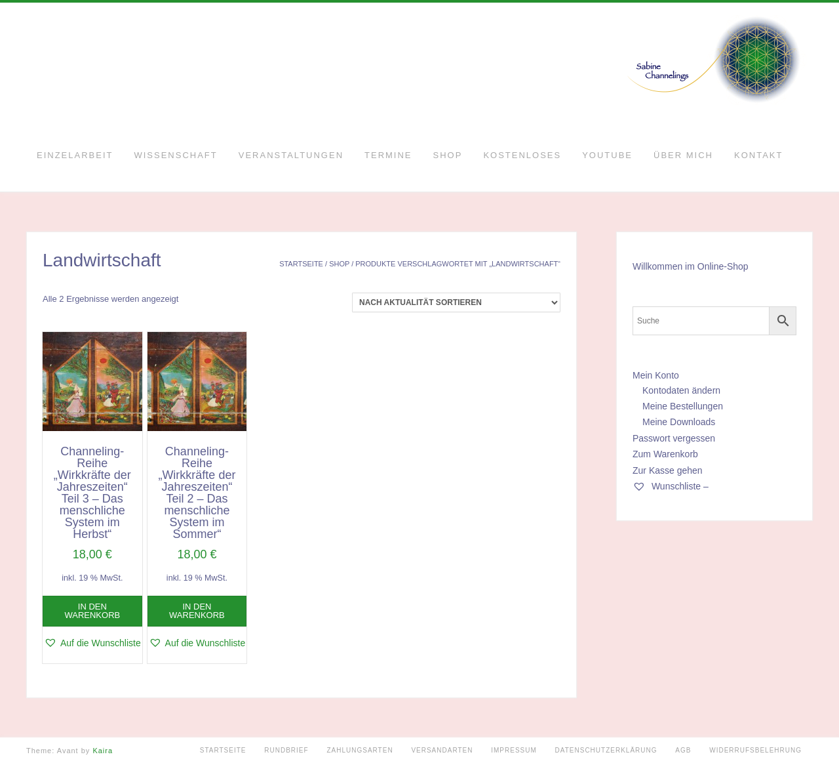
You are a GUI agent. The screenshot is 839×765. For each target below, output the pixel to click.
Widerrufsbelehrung (755, 750)
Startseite (301, 264)
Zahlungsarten (359, 750)
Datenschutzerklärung (606, 750)
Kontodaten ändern (681, 390)
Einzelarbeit (75, 155)
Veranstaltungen (291, 155)
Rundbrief (286, 750)
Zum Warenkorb (665, 454)
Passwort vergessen (674, 438)
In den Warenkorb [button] (92, 611)
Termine (388, 155)
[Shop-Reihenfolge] (456, 302)
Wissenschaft (175, 155)
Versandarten (442, 750)
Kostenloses (522, 155)
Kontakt (758, 155)
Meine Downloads (678, 422)
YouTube (607, 155)
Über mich (683, 155)
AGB (683, 750)
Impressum (514, 750)
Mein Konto (656, 375)
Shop (448, 155)
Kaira (102, 751)
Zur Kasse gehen (668, 470)
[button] (92, 643)
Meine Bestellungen (682, 406)
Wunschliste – (671, 486)
